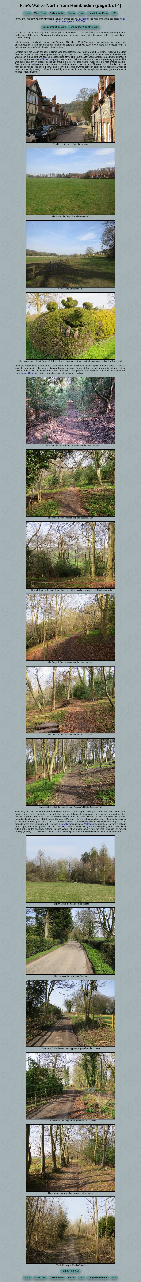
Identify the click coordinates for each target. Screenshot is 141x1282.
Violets (87, 824)
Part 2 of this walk (70, 1271)
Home (27, 13)
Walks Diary (40, 13)
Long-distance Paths (98, 13)
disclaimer (83, 19)
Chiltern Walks (57, 13)
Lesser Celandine (29, 373)
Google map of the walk (54, 27)
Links (81, 13)
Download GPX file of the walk (83, 27)
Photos (71, 13)
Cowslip (64, 824)
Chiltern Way (48, 59)
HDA (114, 13)
